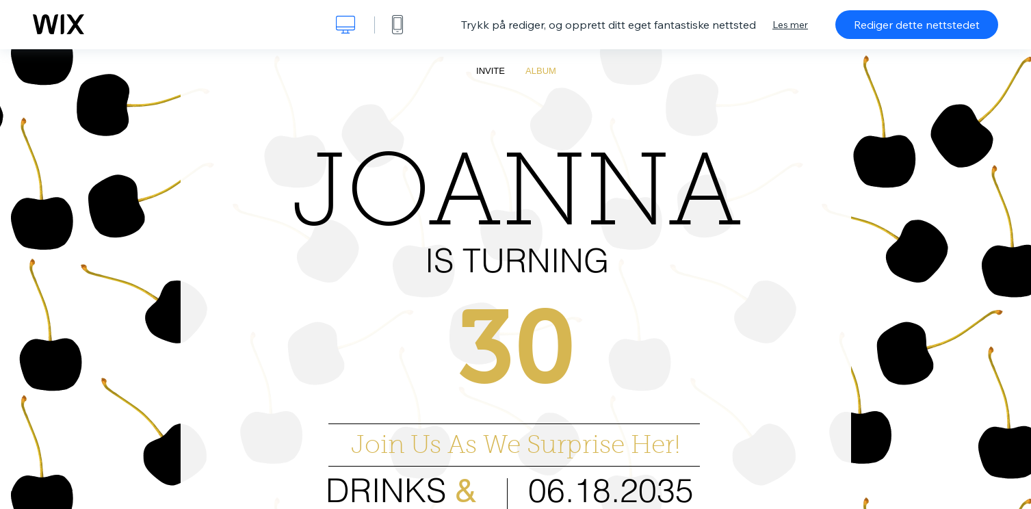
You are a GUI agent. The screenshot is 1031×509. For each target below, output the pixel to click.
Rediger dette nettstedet (917, 24)
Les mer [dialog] (790, 24)
